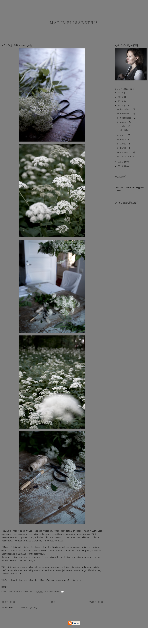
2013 (121, 101)
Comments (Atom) (28, 607)
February (125, 152)
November (125, 113)
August (124, 122)
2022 (121, 93)
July (123, 126)
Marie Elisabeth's (74, 23)
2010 (121, 166)
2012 (121, 105)
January (125, 157)
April (124, 144)
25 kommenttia (51, 592)
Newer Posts (8, 602)
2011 (121, 162)
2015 (121, 97)
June (123, 135)
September (126, 118)
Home (52, 602)
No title (125, 130)
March (124, 148)
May (122, 139)
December (125, 109)
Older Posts (96, 602)
